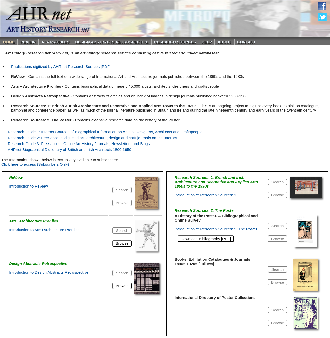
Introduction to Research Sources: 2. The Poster (216, 229)
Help (207, 42)
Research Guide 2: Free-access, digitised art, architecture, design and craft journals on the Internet (92, 138)
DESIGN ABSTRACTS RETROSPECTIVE (111, 42)
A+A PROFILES (55, 42)
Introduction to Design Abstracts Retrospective (48, 272)
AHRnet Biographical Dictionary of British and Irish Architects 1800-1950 (69, 149)
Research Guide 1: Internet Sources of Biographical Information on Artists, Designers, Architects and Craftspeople (105, 132)
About (224, 42)
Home (9, 42)
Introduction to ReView (28, 186)
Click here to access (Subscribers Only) (35, 164)
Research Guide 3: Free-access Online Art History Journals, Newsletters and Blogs (79, 143)
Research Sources (175, 42)
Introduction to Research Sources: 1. (206, 195)
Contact (246, 42)
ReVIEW (28, 42)
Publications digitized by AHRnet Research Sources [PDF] (61, 66)
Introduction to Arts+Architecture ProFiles (44, 229)
